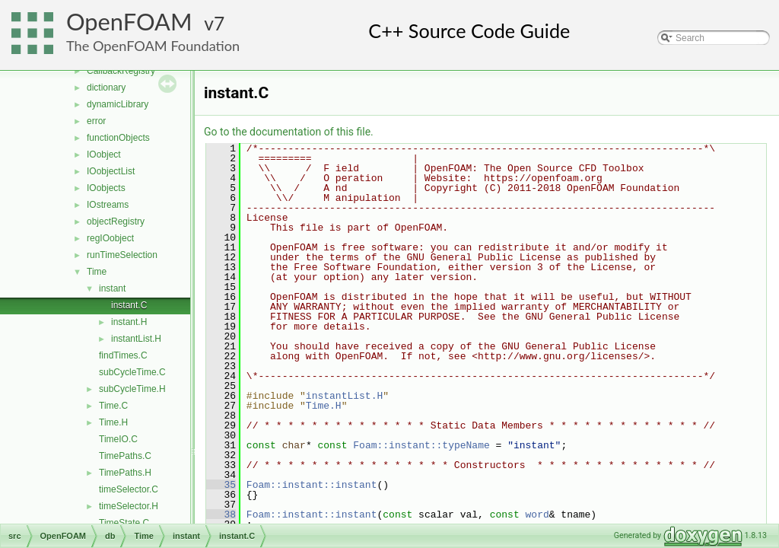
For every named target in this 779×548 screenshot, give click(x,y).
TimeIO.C (118, 439)
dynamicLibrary (117, 104)
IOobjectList (111, 171)
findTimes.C (123, 355)
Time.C (113, 405)
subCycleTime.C (132, 372)
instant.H (129, 322)
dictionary (106, 87)
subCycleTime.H (132, 389)
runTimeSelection (122, 255)
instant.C (129, 305)
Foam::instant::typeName (421, 445)
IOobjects (106, 188)
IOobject (104, 154)
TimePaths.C (125, 456)
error (96, 121)
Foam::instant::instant (311, 485)
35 (221, 485)
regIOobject (110, 238)
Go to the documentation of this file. (289, 132)
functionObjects (118, 137)
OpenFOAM (129, 22)
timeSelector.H (128, 506)
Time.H (113, 422)
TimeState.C (124, 523)
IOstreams (108, 204)
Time (97, 271)
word (537, 514)
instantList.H (136, 338)
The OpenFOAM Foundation (153, 45)
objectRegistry (116, 221)
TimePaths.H (125, 472)
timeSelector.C (128, 489)
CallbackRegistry (121, 70)
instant (112, 288)
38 (221, 514)
